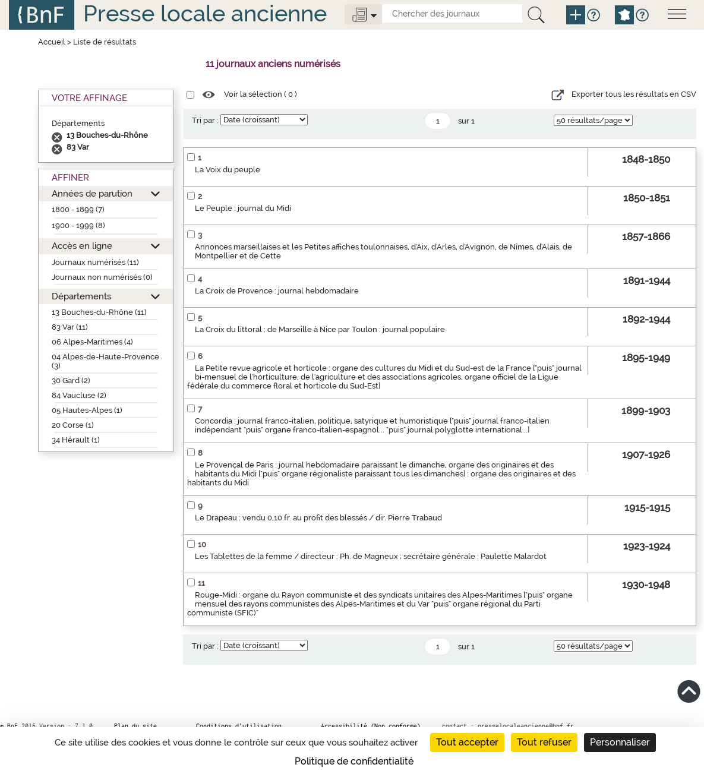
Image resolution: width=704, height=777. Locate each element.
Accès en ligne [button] (82, 246)
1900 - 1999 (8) (78, 225)
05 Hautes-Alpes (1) (87, 410)
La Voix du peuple (227, 169)
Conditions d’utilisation (239, 725)
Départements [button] (81, 296)
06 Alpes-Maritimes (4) (92, 341)
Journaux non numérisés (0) (102, 277)
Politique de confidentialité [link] (354, 761)
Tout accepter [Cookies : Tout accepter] (467, 742)
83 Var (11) (70, 327)
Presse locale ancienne (205, 13)
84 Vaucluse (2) (79, 395)
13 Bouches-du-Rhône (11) (99, 312)
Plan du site (135, 725)
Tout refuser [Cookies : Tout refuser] (544, 742)
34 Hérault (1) (76, 439)
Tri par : (205, 120)
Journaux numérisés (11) (95, 262)
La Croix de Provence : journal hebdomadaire (277, 290)
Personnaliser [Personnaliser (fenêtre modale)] (620, 742)
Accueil (51, 41)
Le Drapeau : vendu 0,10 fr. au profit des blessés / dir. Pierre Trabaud (318, 517)
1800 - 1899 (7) (78, 209)
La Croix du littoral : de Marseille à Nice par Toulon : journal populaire (320, 329)
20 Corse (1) (73, 425)
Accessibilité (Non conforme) (371, 725)
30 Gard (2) (71, 380)
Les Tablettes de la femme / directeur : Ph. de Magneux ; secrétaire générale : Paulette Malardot (371, 556)
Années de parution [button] (92, 193)
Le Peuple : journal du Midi (243, 208)
